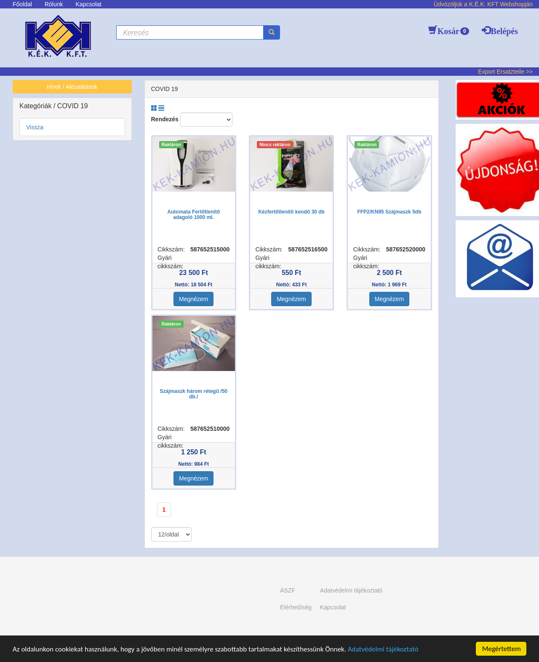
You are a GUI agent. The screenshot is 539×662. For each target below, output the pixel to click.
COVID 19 (72, 105)
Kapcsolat (88, 4)
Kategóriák (36, 105)
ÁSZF (287, 590)
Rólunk (54, 4)
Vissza (34, 127)
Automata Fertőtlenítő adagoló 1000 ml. (193, 214)
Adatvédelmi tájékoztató (383, 649)
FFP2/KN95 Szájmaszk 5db (389, 212)
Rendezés (165, 119)
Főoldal (22, 4)
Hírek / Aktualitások (72, 86)
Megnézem (193, 299)
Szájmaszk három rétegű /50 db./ (193, 394)
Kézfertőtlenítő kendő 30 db (291, 212)
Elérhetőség (296, 607)
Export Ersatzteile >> (505, 71)
